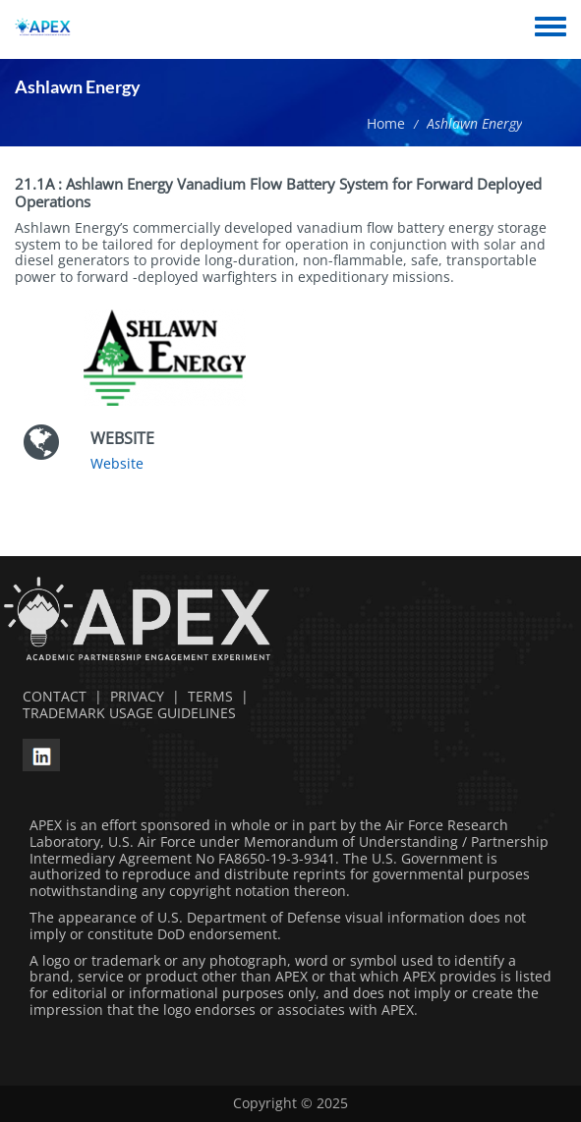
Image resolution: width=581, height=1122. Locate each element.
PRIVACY (137, 696)
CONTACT (51, 696)
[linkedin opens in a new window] (41, 753)
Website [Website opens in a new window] (117, 463)
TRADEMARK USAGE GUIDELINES (125, 712)
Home (386, 123)
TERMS (210, 696)
